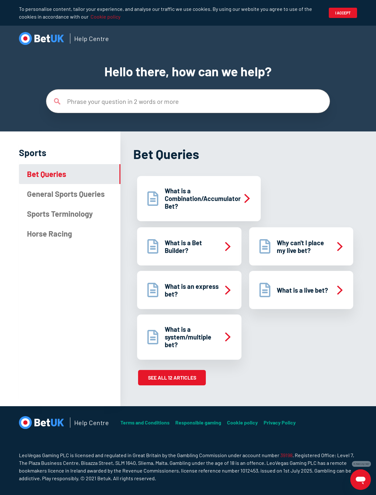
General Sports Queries (66, 193)
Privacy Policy (280, 422)
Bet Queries (46, 174)
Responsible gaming (198, 422)
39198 (286, 455)
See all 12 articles (172, 377)
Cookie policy (105, 16)
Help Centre (91, 38)
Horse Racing (49, 233)
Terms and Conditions (145, 422)
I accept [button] (343, 13)
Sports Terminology (60, 213)
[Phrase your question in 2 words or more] (188, 101)
